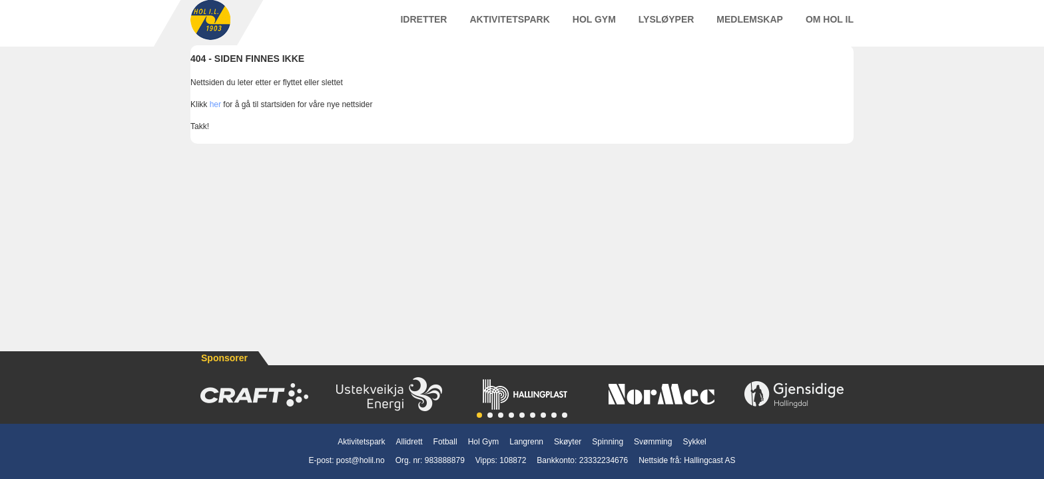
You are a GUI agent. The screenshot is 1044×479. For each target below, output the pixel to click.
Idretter (423, 26)
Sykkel (694, 441)
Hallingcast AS (709, 460)
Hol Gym (594, 26)
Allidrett (409, 441)
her (215, 117)
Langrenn (526, 441)
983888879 (445, 460)
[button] (479, 415)
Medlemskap (749, 26)
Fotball (445, 441)
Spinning (607, 441)
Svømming (653, 441)
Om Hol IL (830, 26)
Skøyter (567, 441)
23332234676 (603, 460)
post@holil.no (360, 460)
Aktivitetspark (509, 26)
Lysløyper (666, 26)
